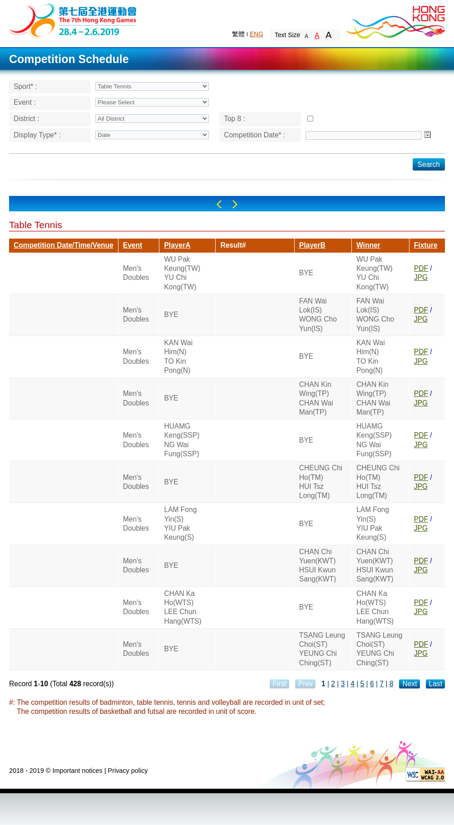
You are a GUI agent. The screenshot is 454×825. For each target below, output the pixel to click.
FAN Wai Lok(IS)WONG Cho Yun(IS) (318, 314)
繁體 (238, 34)
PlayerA (177, 245)
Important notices (77, 770)
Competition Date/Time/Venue (64, 245)
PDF (421, 268)
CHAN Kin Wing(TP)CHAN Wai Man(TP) (316, 398)
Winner (368, 245)
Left (219, 204)
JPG (421, 277)
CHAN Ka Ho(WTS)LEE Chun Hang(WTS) (182, 607)
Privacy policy (128, 770)
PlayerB (312, 245)
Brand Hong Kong (395, 20)
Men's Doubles (136, 272)
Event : (25, 102)
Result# (233, 245)
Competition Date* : (254, 135)
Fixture (426, 245)
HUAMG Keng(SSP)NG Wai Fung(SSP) (181, 440)
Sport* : (25, 86)
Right (234, 204)
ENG (256, 34)
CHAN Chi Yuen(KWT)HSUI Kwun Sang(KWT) (317, 565)
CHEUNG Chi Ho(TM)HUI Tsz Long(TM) (320, 481)
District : (26, 118)
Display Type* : (37, 135)
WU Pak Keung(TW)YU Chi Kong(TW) (182, 273)
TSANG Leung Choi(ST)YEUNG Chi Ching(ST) (322, 649)
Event (132, 245)
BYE (306, 273)
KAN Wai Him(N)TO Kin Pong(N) (178, 356)
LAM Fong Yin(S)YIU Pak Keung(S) (180, 523)
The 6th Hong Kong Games (73, 20)
